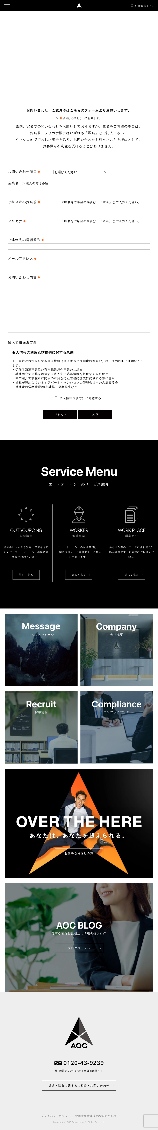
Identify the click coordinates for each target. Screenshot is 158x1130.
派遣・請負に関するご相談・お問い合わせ (79, 1085)
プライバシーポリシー (56, 1115)
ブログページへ (79, 948)
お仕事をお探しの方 (79, 853)
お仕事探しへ (142, 5)
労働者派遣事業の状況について (96, 1115)
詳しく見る (26, 574)
